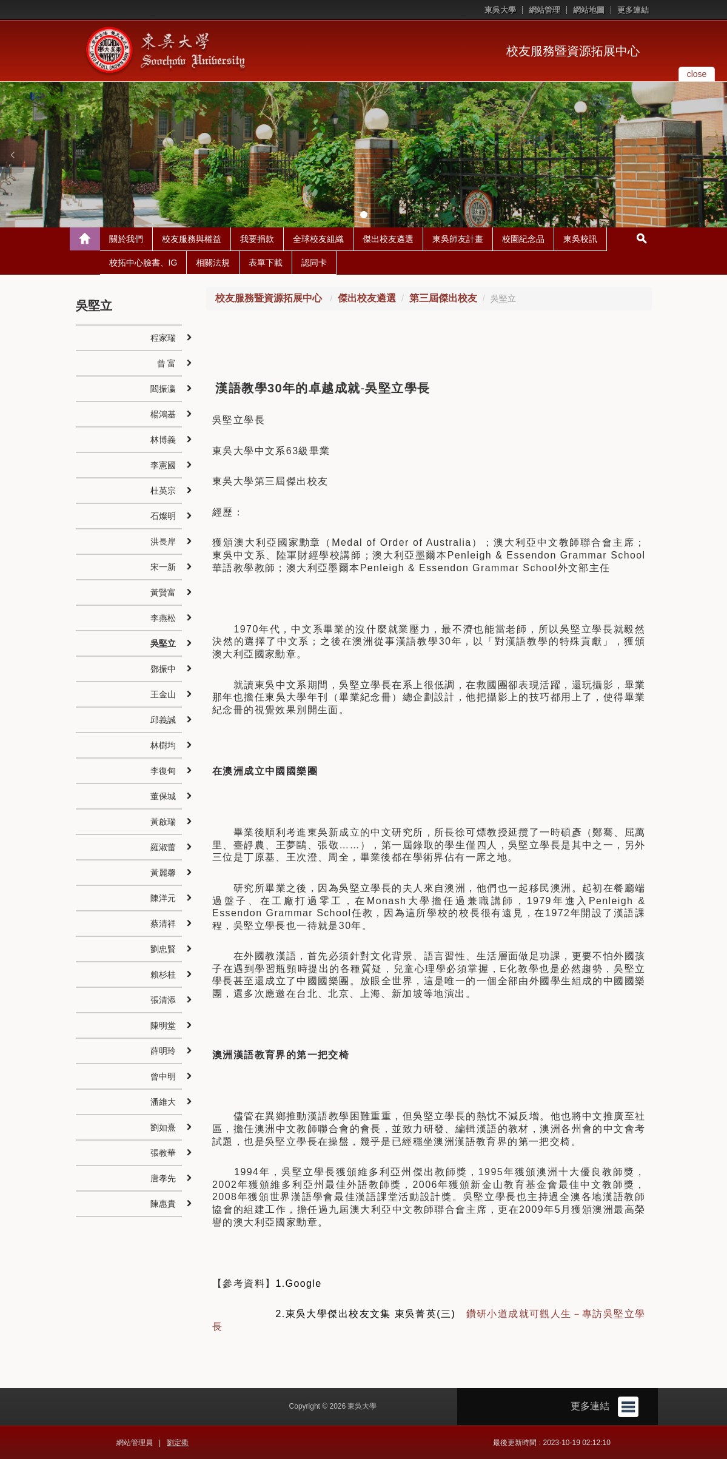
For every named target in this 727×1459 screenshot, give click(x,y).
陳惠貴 (163, 1204)
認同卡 (314, 262)
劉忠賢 (163, 949)
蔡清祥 (163, 923)
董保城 (163, 796)
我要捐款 (257, 239)
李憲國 (163, 465)
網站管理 (544, 10)
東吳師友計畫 (457, 239)
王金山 (163, 694)
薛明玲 (163, 1051)
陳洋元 (163, 898)
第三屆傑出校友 (443, 298)
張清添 (163, 1000)
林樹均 (163, 745)
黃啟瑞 (163, 822)
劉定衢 (178, 1442)
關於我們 (126, 239)
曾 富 (166, 363)
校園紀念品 (523, 239)
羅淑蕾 (163, 847)
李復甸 (163, 771)
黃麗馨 (163, 872)
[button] (12, 154)
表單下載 (266, 262)
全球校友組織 (318, 239)
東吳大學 (500, 10)
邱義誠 (163, 720)
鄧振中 (163, 669)
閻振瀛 (163, 389)
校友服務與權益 (191, 239)
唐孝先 (163, 1178)
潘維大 (163, 1102)
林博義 (163, 439)
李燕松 (163, 618)
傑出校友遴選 (388, 239)
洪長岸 (163, 541)
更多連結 (633, 10)
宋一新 (163, 567)
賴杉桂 (163, 974)
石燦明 (163, 516)
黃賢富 (163, 592)
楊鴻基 (163, 414)
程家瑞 (163, 338)
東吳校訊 (580, 239)
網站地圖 (589, 10)
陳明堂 (163, 1025)
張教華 (163, 1153)
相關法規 (213, 262)
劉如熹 (163, 1127)
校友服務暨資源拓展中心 (573, 51)
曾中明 (163, 1076)
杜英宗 (163, 490)
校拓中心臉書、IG (143, 262)
